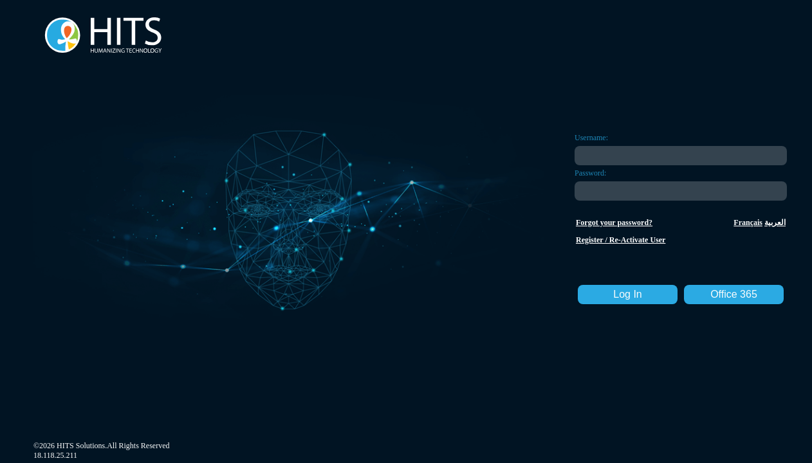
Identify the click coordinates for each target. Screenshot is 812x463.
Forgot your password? (614, 222)
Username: (591, 137)
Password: (590, 172)
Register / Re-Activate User (620, 239)
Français (748, 222)
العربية (775, 222)
